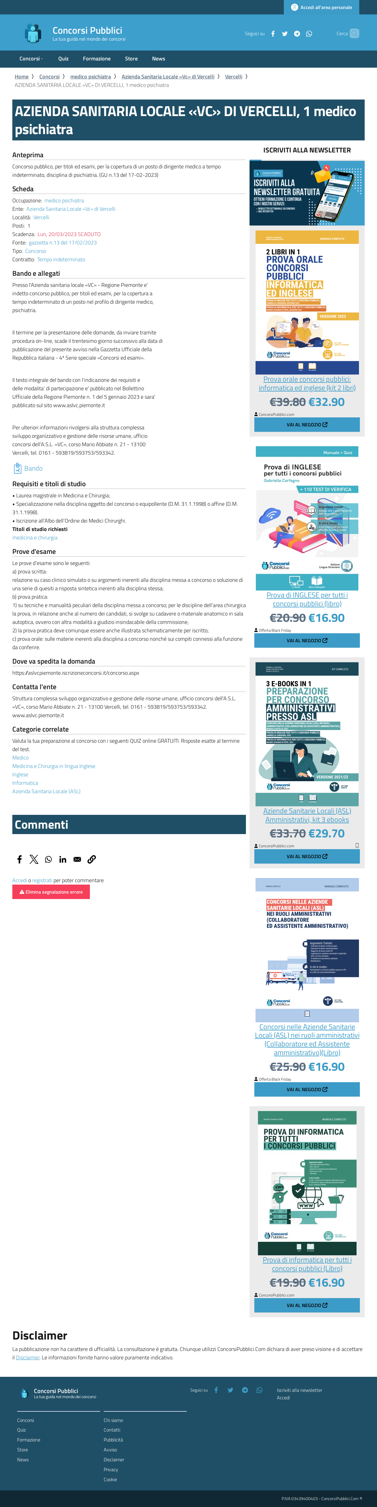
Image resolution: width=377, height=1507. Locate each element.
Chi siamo (113, 1420)
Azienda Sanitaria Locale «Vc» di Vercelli (168, 76)
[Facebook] (263, 33)
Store (22, 1449)
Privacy (111, 1469)
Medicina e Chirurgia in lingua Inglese (53, 766)
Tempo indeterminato (61, 259)
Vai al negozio (307, 424)
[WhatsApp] (299, 33)
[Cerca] (352, 33)
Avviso (110, 1449)
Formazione (28, 1439)
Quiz (21, 1429)
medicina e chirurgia (34, 537)
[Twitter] (275, 33)
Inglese (20, 774)
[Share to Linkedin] (63, 859)
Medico (20, 758)
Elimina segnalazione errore (51, 891)
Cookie (110, 1479)
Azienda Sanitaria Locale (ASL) (46, 791)
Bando (33, 468)
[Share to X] (34, 859)
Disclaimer (27, 1357)
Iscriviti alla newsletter (299, 1390)
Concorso (35, 251)
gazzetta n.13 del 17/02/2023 (63, 242)
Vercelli (233, 76)
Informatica (25, 783)
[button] (92, 859)
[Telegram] (287, 33)
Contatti (112, 1429)
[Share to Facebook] (20, 859)
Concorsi (49, 76)
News (23, 1459)
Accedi (19, 880)
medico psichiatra (90, 76)
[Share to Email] (77, 859)
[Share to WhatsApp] (48, 859)
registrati (42, 880)
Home (22, 76)
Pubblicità (113, 1439)
